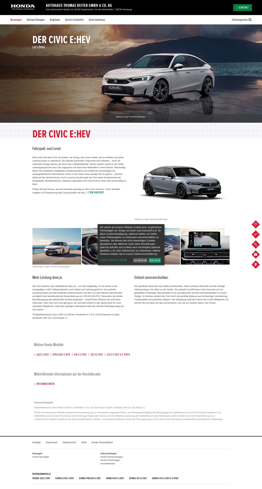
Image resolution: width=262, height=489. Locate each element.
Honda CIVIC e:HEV (64, 478)
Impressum (52, 442)
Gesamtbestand (107, 463)
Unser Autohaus (97, 19)
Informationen (45, 384)
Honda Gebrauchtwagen (111, 457)
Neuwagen (16, 19)
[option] (131, 73)
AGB (83, 442)
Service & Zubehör (74, 19)
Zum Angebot (96, 192)
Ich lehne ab (140, 260)
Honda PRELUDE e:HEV (90, 478)
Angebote (55, 19)
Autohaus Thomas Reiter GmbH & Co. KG (79, 5)
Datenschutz (69, 442)
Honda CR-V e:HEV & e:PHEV (165, 478)
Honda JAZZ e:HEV (41, 478)
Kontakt (244, 7)
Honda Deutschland (102, 442)
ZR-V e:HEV (97, 354)
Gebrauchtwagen (36, 19)
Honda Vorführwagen (110, 460)
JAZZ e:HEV (42, 354)
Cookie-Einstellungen (113, 260)
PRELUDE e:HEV (61, 354)
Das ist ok (155, 260)
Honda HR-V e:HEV (115, 478)
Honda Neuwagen (40, 457)
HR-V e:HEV (80, 354)
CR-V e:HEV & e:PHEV (118, 354)
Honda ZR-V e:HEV (138, 478)
